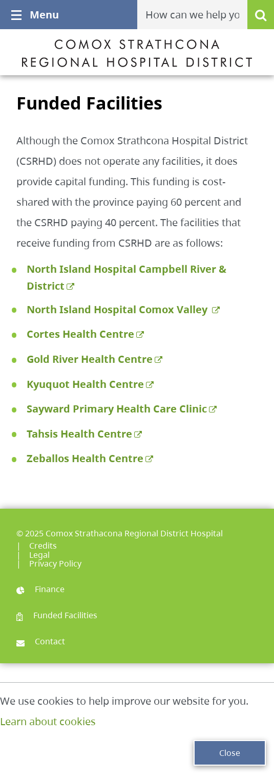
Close (229, 752)
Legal (39, 554)
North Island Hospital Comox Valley (118, 309)
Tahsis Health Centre (79, 434)
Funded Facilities (56, 615)
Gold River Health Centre (90, 359)
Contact (40, 641)
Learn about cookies (48, 721)
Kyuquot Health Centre (85, 384)
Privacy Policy (55, 563)
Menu (35, 14)
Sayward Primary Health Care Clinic (117, 409)
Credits (43, 545)
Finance (40, 589)
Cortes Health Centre (80, 334)
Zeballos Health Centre (85, 458)
